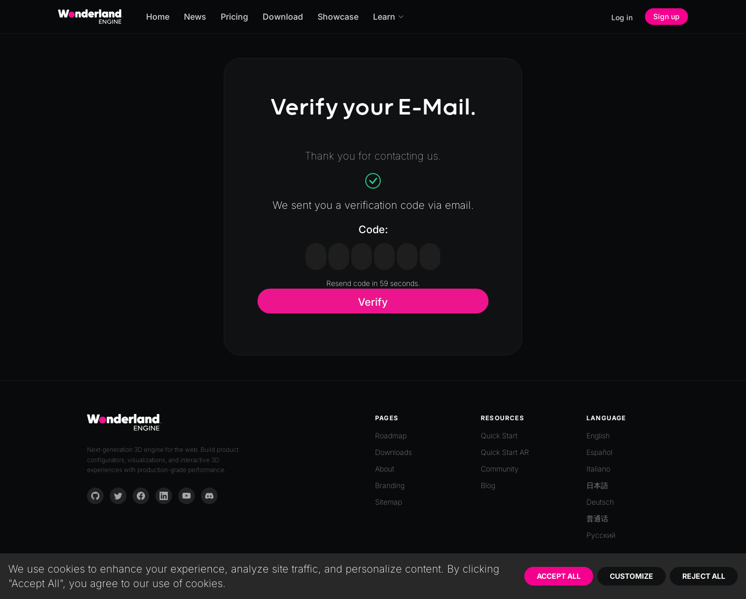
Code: (373, 229)
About (384, 468)
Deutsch (600, 501)
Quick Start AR (505, 452)
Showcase (338, 16)
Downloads (393, 452)
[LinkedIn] (163, 496)
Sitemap (388, 501)
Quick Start (499, 435)
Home (157, 16)
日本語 (597, 485)
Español (599, 452)
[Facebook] (141, 496)
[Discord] (209, 496)
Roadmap (391, 435)
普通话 (597, 518)
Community (500, 468)
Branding (390, 485)
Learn (389, 16)
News (195, 16)
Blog (488, 485)
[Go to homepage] (90, 16)
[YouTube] (186, 496)
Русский (600, 535)
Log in (622, 17)
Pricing (234, 16)
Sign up (666, 16)
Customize (631, 576)
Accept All (559, 576)
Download (283, 16)
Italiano (598, 468)
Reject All (703, 576)
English (598, 435)
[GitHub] (95, 496)
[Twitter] (118, 496)
